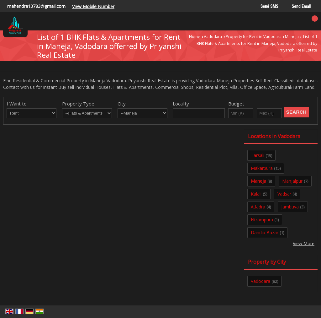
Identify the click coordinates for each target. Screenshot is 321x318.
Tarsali (257, 155)
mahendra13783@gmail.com (36, 6)
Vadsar (284, 194)
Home (194, 36)
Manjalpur (292, 181)
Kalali (256, 194)
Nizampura (262, 220)
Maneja (292, 36)
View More (303, 243)
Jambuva (290, 207)
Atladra (258, 207)
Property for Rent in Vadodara (254, 36)
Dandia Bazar (264, 232)
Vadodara (213, 36)
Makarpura (262, 168)
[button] (93, 6)
